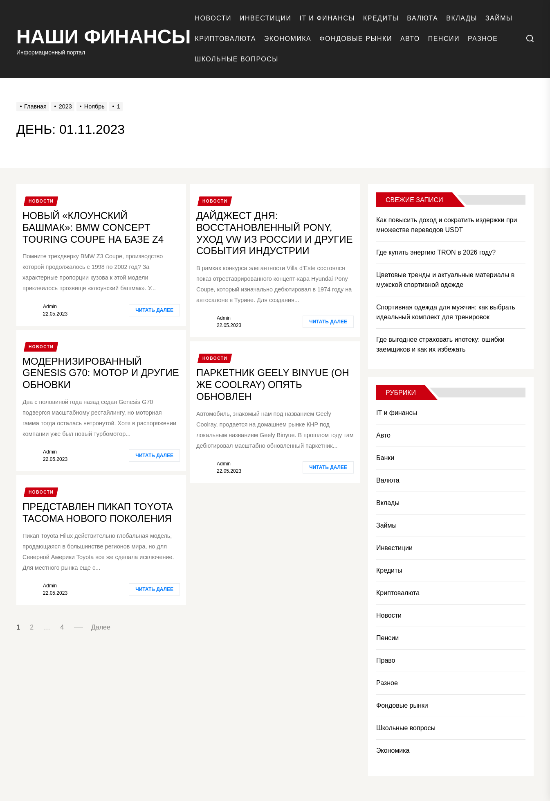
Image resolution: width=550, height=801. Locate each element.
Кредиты (381, 18)
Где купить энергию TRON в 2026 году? (436, 252)
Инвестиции (266, 18)
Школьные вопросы (236, 59)
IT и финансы (327, 18)
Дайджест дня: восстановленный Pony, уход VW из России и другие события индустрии (274, 233)
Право (385, 660)
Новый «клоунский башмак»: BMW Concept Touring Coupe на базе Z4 (93, 227)
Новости (213, 18)
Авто (410, 38)
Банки (385, 457)
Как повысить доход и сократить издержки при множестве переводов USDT (446, 225)
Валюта (422, 18)
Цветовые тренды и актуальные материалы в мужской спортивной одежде (445, 279)
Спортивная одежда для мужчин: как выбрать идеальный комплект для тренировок (445, 312)
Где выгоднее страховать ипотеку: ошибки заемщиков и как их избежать (440, 344)
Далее (100, 627)
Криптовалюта (225, 38)
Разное (483, 38)
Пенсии (444, 38)
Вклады (461, 18)
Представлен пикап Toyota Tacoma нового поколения (97, 512)
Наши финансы (103, 36)
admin (50, 306)
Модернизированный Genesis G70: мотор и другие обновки (100, 373)
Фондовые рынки (355, 38)
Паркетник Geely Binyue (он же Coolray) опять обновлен (272, 384)
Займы (499, 18)
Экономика (287, 38)
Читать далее (154, 310)
